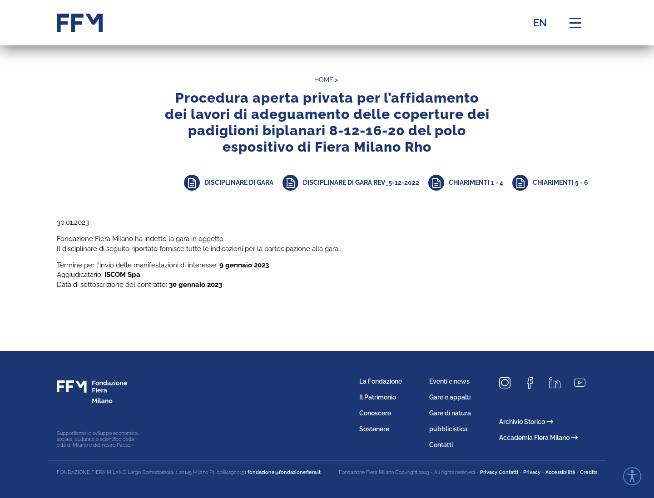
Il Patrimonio (377, 397)
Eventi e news (449, 381)
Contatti (441, 445)
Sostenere (374, 429)
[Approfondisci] (233, 183)
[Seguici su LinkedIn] (558, 383)
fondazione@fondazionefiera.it (284, 472)
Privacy (531, 472)
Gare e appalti (450, 397)
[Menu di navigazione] (575, 22)
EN (540, 23)
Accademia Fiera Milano (538, 437)
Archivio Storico (526, 421)
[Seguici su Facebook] (533, 383)
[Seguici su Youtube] (583, 383)
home (323, 80)
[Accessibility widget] (632, 476)
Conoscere (375, 413)
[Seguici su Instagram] (508, 383)
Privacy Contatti (499, 472)
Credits (588, 472)
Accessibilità (560, 472)
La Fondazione (380, 381)
